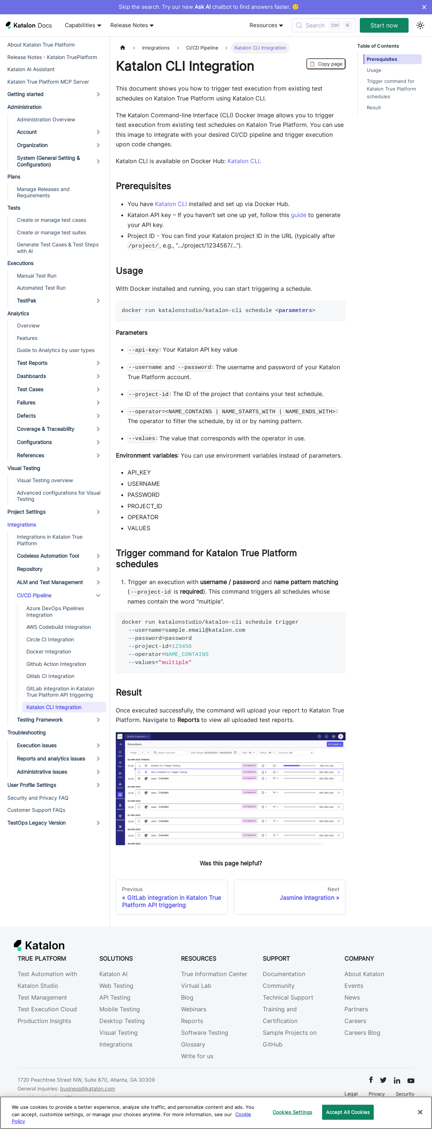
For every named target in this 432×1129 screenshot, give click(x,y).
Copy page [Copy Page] (326, 64)
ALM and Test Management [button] (50, 582)
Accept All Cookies (348, 1112)
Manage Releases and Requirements (43, 192)
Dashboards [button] (31, 376)
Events (353, 985)
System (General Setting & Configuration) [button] (48, 161)
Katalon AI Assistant (31, 69)
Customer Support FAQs (36, 810)
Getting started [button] (25, 94)
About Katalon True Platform (41, 44)
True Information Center (214, 974)
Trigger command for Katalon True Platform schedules (391, 88)
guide (298, 215)
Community (279, 985)
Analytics (18, 313)
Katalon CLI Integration (53, 707)
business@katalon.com (87, 1088)
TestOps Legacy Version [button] (36, 823)
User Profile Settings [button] (31, 785)
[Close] (420, 1112)
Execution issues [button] (36, 745)
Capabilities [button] (80, 25)
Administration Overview (46, 119)
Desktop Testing (122, 1020)
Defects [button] (26, 416)
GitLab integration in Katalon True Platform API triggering (60, 691)
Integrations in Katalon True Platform (49, 540)
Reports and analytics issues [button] (51, 758)
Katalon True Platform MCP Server (48, 81)
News (352, 997)
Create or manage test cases (51, 220)
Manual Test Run (36, 275)
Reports (192, 1020)
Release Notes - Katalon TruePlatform (52, 57)
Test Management (42, 997)
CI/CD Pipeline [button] (34, 595)
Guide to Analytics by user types (56, 350)
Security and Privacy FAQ (38, 798)
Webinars (193, 1009)
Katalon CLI (243, 161)
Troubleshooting (26, 732)
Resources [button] (263, 25)
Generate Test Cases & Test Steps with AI (58, 247)
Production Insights (44, 1020)
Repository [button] (30, 569)
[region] (216, 1112)
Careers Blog (362, 1032)
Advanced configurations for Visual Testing (58, 496)
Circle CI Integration (50, 639)
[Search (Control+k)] (323, 25)
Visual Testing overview (45, 480)
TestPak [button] (26, 300)
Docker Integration (48, 651)
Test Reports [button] (32, 363)
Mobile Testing (119, 1009)
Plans (13, 176)
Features (27, 338)
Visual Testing (23, 468)
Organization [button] (32, 145)
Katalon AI (113, 974)
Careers (355, 1020)
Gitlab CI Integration (50, 676)
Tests (13, 208)
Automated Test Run (41, 288)
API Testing (114, 997)
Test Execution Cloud (47, 1009)
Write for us (197, 1056)
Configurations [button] (34, 442)
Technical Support (288, 997)
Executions (20, 263)
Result (374, 107)
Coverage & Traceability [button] (45, 429)
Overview (28, 325)
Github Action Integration (56, 664)
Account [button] (27, 132)
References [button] (30, 455)
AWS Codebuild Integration (58, 627)
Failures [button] (26, 402)
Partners (356, 1009)
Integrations (21, 524)
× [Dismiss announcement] (424, 7)
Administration (24, 107)
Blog (187, 997)
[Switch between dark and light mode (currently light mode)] (420, 25)
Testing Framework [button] (40, 719)
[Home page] (123, 48)
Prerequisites (382, 59)
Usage (374, 70)
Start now (384, 25)
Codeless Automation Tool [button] (48, 556)
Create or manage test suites (51, 232)
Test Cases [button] (30, 389)
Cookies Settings (292, 1112)
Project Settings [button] (26, 512)
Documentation (284, 974)
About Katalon (364, 974)
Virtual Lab (196, 985)
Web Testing (116, 985)
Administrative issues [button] (42, 772)
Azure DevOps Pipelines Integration (55, 611)
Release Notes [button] (129, 25)
